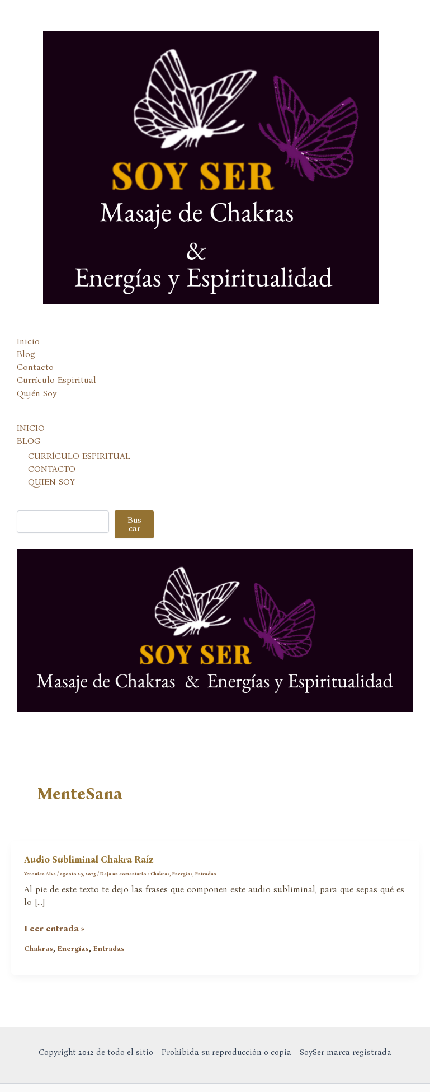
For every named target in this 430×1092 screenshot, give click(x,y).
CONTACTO (51, 469)
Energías (182, 874)
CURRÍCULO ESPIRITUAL (79, 456)
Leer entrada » (54, 928)
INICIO (31, 428)
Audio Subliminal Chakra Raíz (89, 859)
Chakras (160, 874)
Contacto (35, 367)
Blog (26, 354)
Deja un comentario (123, 874)
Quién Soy (36, 393)
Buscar (134, 524)
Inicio (28, 341)
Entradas (205, 874)
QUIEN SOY (51, 482)
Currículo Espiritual (56, 380)
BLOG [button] (28, 441)
